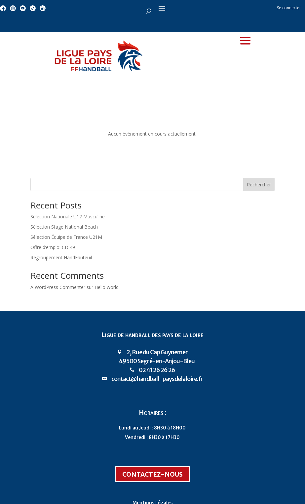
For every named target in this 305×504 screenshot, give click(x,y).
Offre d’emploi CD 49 (52, 247)
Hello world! (107, 287)
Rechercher (259, 184)
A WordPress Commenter (57, 287)
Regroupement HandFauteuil (61, 257)
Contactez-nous (152, 474)
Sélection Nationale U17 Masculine (67, 216)
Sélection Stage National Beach (64, 227)
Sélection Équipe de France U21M (66, 237)
